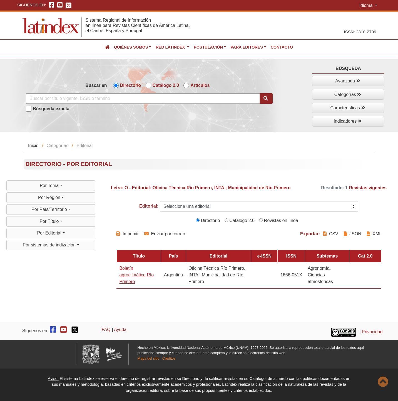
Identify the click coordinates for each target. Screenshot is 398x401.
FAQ (106, 329)
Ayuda (120, 329)
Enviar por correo (164, 233)
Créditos (169, 358)
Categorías (347, 94)
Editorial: (148, 206)
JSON (352, 233)
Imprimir (127, 233)
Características (347, 107)
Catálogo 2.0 (166, 85)
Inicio (33, 145)
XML (374, 233)
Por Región (50, 197)
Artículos (200, 85)
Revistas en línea (278, 220)
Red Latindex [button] (171, 47)
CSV (331, 233)
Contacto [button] (282, 47)
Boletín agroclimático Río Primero (136, 275)
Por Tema (50, 185)
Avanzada (347, 81)
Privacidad (372, 332)
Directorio (130, 85)
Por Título (49, 221)
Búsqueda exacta (51, 108)
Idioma (366, 5)
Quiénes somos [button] (131, 47)
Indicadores (348, 121)
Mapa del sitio (148, 358)
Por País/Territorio (49, 209)
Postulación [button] (208, 47)
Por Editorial (50, 233)
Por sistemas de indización (50, 245)
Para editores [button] (246, 47)
